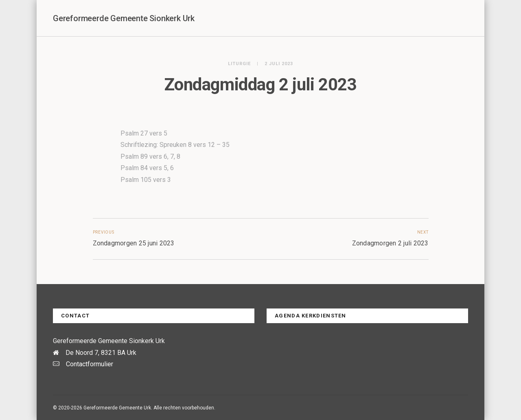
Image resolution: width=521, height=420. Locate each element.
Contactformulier (89, 364)
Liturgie (239, 63)
